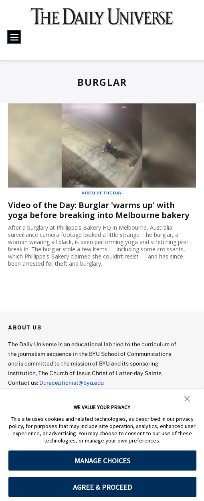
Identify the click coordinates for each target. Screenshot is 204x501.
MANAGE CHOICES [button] (102, 460)
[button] (187, 398)
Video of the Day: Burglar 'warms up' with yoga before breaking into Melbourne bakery (98, 210)
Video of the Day (102, 192)
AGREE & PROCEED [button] (102, 487)
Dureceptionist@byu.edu (71, 382)
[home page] (101, 20)
